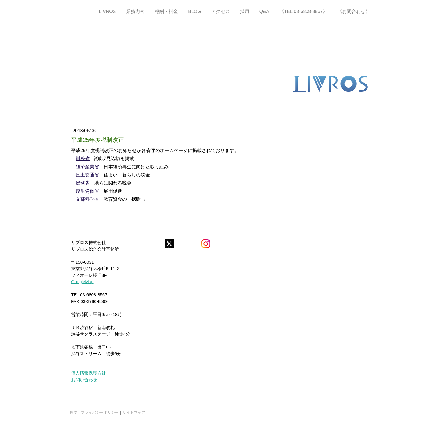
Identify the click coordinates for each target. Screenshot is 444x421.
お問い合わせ (84, 379)
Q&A (264, 11)
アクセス (220, 11)
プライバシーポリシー (100, 412)
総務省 (83, 182)
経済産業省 (87, 166)
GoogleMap (82, 281)
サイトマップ (133, 412)
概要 (73, 412)
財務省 (83, 158)
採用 (244, 11)
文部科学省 (87, 199)
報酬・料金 (166, 11)
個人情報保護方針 (88, 373)
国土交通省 (87, 174)
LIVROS (107, 11)
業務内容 (135, 11)
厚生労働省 (87, 191)
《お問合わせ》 (353, 11)
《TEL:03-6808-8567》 (303, 11)
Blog (194, 11)
